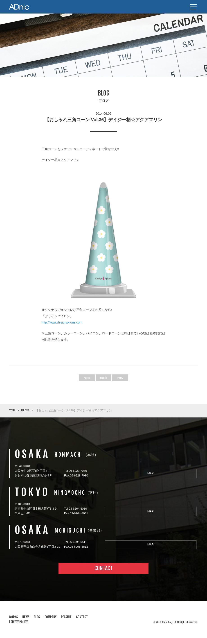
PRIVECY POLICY (18, 622)
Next (87, 378)
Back (103, 378)
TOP (12, 410)
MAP (150, 473)
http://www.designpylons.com (62, 322)
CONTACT (103, 568)
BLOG (25, 410)
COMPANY (50, 617)
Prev (120, 378)
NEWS (25, 617)
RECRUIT (66, 617)
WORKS (13, 617)
